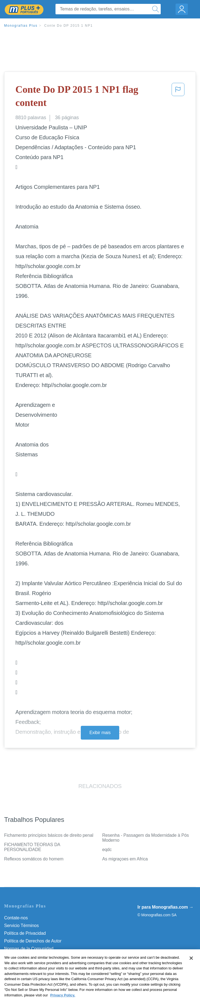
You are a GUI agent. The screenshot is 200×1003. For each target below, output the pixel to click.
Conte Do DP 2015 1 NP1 (68, 26)
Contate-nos (16, 917)
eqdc (107, 849)
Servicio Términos (21, 925)
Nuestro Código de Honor (28, 956)
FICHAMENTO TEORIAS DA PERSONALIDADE (32, 847)
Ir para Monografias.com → (165, 907)
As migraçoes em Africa (125, 859)
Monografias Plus (21, 26)
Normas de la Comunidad (28, 948)
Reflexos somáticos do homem (33, 859)
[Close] (191, 968)
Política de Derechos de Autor (33, 941)
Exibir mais (99, 732)
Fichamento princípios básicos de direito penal (48, 835)
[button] (178, 97)
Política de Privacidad (25, 933)
